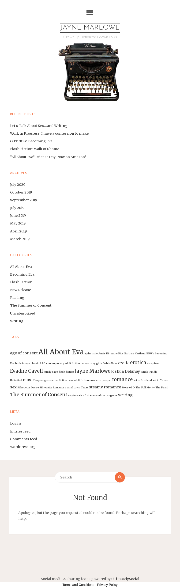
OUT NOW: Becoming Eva (31, 141)
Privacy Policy (107, 585)
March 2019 (20, 239)
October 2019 (21, 192)
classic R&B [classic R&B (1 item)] (38, 363)
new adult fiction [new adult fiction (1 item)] (78, 380)
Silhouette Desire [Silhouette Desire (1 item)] (28, 387)
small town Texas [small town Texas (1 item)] (77, 387)
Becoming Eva (22, 274)
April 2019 (18, 231)
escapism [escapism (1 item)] (153, 363)
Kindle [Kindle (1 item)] (145, 371)
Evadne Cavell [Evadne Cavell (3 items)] (26, 371)
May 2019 (18, 223)
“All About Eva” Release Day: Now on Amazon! (48, 157)
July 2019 (17, 208)
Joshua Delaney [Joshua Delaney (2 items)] (125, 371)
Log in (15, 423)
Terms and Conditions (78, 585)
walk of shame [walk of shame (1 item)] (85, 395)
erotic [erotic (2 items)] (123, 362)
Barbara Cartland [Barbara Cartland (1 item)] (135, 353)
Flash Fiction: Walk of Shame (34, 149)
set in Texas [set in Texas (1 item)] (160, 380)
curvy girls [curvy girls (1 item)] (95, 363)
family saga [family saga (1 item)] (51, 371)
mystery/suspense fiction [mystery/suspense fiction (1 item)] (51, 380)
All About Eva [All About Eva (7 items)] (61, 352)
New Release (20, 290)
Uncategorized (22, 313)
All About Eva (21, 267)
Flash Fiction (21, 282)
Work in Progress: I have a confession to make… (50, 133)
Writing (16, 321)
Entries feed (20, 431)
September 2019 (23, 200)
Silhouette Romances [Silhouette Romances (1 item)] (53, 387)
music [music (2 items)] (29, 379)
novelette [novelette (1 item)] (95, 380)
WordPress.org (23, 447)
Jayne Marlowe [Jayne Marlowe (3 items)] (92, 371)
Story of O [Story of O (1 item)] (128, 387)
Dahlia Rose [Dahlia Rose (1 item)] (110, 363)
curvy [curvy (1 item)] (84, 363)
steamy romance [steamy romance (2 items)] (105, 387)
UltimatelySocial (125, 579)
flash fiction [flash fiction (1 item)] (66, 371)
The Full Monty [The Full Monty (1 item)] (145, 387)
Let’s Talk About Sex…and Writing (39, 126)
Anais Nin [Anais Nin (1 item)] (104, 353)
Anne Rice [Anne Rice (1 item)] (117, 353)
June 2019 (18, 215)
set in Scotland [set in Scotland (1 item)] (142, 380)
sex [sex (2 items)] (13, 387)
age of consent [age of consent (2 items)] (24, 353)
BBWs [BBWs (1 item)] (150, 353)
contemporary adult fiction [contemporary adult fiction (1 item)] (63, 363)
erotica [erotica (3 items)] (138, 362)
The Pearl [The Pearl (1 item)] (161, 387)
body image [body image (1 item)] (22, 363)
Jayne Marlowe (90, 27)
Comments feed (23, 439)
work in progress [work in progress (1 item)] (106, 395)
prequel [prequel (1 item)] (106, 380)
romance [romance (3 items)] (122, 379)
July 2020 (17, 184)
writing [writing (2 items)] (125, 395)
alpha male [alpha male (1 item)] (91, 353)
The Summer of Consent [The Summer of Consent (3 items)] (39, 395)
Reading (17, 298)
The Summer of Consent (31, 305)
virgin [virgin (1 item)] (72, 395)
